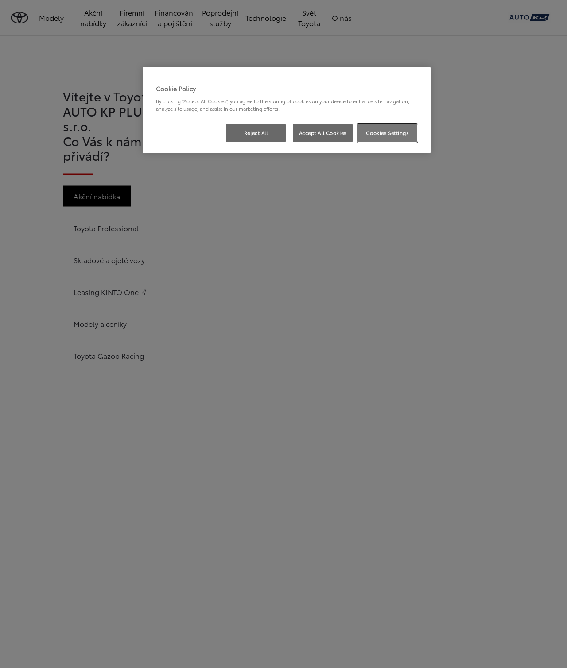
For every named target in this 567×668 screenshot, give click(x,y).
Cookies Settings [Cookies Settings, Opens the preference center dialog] (387, 132)
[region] (287, 110)
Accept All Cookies (322, 132)
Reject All (256, 132)
